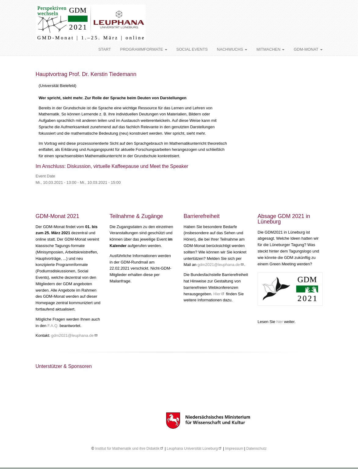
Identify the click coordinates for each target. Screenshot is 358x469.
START (104, 49)
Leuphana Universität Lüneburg (194, 448)
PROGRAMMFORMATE (143, 49)
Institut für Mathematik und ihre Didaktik (129, 448)
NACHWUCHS (232, 49)
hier (280, 321)
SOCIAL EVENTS (192, 49)
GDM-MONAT (308, 49)
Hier (219, 294)
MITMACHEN (270, 49)
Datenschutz (256, 448)
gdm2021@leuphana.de (74, 335)
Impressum (234, 448)
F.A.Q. (53, 325)
